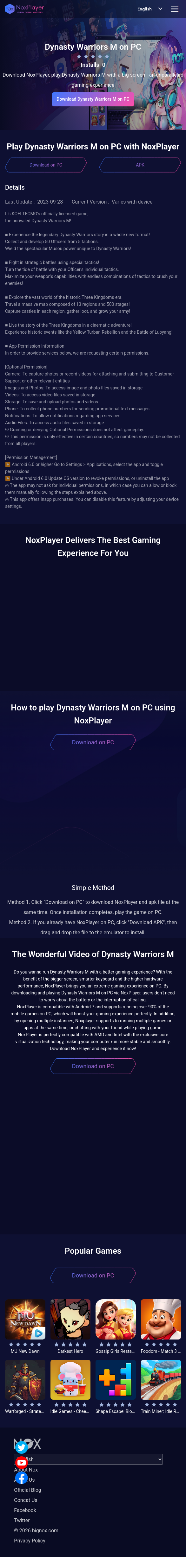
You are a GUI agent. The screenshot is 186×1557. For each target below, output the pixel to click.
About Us (24, 1480)
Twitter (22, 1520)
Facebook (25, 1510)
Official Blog (27, 1490)
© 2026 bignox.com (36, 1531)
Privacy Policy (29, 1541)
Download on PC (46, 164)
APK (140, 164)
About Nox (26, 1470)
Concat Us (25, 1500)
